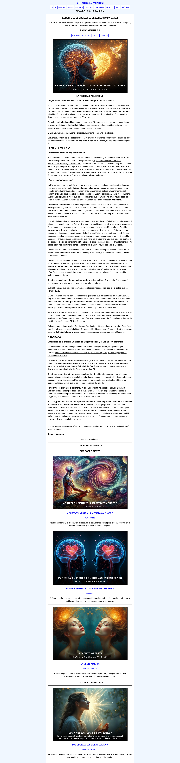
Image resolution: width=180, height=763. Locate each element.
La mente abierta (90, 664)
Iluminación (99, 7)
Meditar (109, 7)
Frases (70, 7)
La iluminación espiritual (90, 3)
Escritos (88, 7)
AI (55, 7)
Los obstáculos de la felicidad (90, 745)
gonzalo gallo (90, 668)
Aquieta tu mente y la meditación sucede (90, 513)
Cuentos (61, 7)
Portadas (76, 35)
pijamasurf (90, 593)
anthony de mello (90, 749)
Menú (117, 7)
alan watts (90, 518)
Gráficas (125, 7)
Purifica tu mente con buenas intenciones (90, 589)
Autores (79, 7)
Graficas (86, 35)
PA (52, 7)
